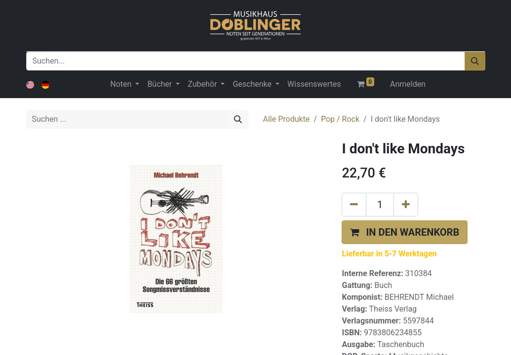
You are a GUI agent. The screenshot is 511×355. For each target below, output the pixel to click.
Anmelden (408, 84)
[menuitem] (314, 84)
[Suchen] (475, 61)
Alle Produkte (286, 119)
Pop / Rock (340, 119)
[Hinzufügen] (405, 204)
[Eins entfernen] (354, 204)
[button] (405, 232)
